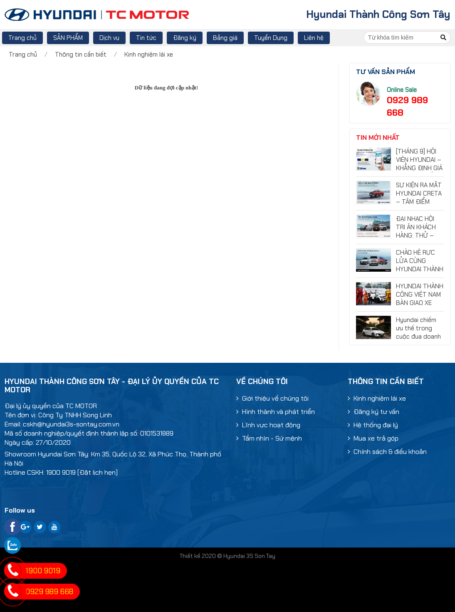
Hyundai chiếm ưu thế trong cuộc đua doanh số (418, 332)
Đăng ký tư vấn (373, 411)
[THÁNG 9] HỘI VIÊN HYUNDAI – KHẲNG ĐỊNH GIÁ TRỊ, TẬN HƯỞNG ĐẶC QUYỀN (419, 168)
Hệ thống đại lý (373, 425)
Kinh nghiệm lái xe (148, 54)
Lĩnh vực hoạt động (268, 425)
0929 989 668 (49, 592)
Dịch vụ (109, 38)
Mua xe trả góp (373, 438)
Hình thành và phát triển (275, 411)
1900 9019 (42, 571)
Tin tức (146, 38)
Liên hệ (314, 38)
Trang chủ (22, 38)
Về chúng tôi (262, 382)
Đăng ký (184, 38)
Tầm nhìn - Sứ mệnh (269, 438)
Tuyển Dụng (270, 38)
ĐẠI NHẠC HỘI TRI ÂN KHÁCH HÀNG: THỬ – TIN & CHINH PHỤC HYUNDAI (417, 235)
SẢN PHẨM (68, 38)
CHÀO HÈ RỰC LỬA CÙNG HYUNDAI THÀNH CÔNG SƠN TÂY (419, 265)
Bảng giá (225, 38)
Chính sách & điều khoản (387, 451)
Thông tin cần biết (80, 54)
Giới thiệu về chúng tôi (272, 398)
